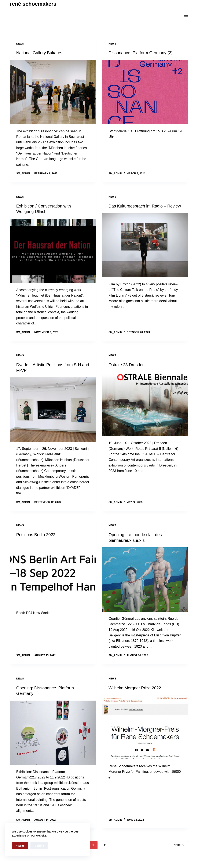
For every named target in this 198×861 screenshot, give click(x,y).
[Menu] (186, 15)
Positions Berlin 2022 (36, 534)
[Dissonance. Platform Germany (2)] (145, 92)
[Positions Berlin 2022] (53, 573)
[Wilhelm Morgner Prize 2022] (145, 726)
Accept (20, 845)
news (20, 43)
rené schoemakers (33, 4)
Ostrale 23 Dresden (127, 364)
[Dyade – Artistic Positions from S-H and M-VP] (53, 409)
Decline (39, 845)
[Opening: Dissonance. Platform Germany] (53, 732)
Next (179, 843)
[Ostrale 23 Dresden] (145, 403)
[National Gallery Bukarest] (53, 92)
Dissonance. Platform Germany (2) (141, 52)
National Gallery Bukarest (40, 52)
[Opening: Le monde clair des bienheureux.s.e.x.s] (145, 578)
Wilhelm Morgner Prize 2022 (135, 687)
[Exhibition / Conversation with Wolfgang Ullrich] (53, 250)
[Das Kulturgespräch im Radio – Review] (145, 250)
